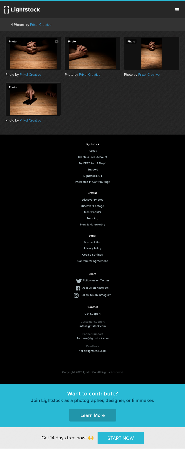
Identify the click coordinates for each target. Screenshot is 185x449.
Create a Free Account (92, 157)
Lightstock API (92, 176)
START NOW (120, 437)
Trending (92, 218)
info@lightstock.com (92, 326)
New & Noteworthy (92, 224)
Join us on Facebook (95, 288)
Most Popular (92, 212)
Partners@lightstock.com (93, 338)
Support (92, 169)
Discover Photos (92, 199)
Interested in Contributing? (92, 182)
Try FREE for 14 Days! (92, 163)
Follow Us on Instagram (96, 295)
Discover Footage (92, 206)
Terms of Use (92, 242)
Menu (177, 10)
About (93, 151)
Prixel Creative (41, 24)
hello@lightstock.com (92, 351)
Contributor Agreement (92, 261)
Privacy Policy (92, 248)
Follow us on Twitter (96, 280)
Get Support (92, 314)
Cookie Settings (92, 254)
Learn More (92, 415)
